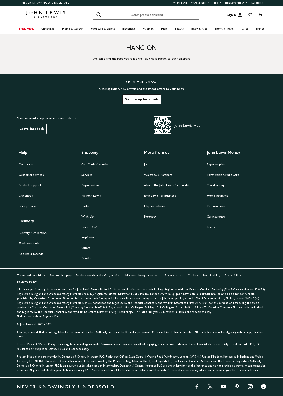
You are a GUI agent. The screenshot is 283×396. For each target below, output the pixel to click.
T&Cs (61, 349)
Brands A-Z (89, 227)
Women (148, 28)
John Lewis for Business (160, 195)
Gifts (245, 28)
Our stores (257, 2)
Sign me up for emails (141, 99)
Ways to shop (200, 2)
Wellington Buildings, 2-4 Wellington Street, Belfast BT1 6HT (169, 307)
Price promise (27, 206)
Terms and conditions (31, 275)
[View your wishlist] (249, 15)
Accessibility (232, 275)
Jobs (147, 164)
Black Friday (26, 28)
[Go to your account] (240, 15)
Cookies (193, 275)
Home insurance (217, 195)
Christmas (48, 28)
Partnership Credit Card (223, 175)
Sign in (231, 15)
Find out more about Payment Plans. (39, 316)
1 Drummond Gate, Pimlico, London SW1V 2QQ (146, 294)
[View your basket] (260, 15)
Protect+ (150, 216)
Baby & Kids (199, 28)
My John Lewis (180, 2)
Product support (30, 185)
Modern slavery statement (143, 275)
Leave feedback (32, 129)
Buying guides (90, 185)
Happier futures (154, 206)
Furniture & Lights (103, 28)
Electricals (129, 28)
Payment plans (216, 164)
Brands (260, 28)
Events (86, 258)
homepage (183, 58)
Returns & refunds (31, 254)
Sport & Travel (224, 28)
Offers (85, 248)
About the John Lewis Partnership (167, 185)
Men (164, 28)
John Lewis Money (236, 2)
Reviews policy (27, 281)
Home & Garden (72, 28)
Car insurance (216, 216)
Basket (86, 206)
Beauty (179, 28)
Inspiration (88, 237)
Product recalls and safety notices (98, 275)
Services (86, 175)
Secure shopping (61, 275)
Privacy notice (174, 275)
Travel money (215, 185)
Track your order (30, 243)
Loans (211, 227)
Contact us (26, 164)
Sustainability (211, 275)
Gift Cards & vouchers (96, 164)
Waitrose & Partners (158, 175)
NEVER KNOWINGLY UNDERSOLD (46, 2)
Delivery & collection (33, 233)
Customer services (31, 175)
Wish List (87, 216)
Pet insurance (216, 206)
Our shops (26, 195)
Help (217, 2)
